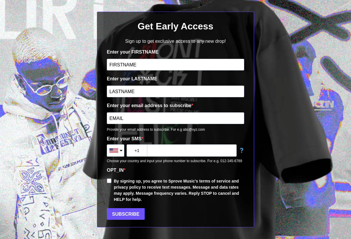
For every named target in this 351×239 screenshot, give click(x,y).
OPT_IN (115, 170)
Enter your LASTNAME (132, 78)
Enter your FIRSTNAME (133, 51)
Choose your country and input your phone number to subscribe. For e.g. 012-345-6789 (174, 161)
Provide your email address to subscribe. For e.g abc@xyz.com (156, 130)
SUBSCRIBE (125, 214)
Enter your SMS (124, 138)
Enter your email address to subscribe (149, 105)
